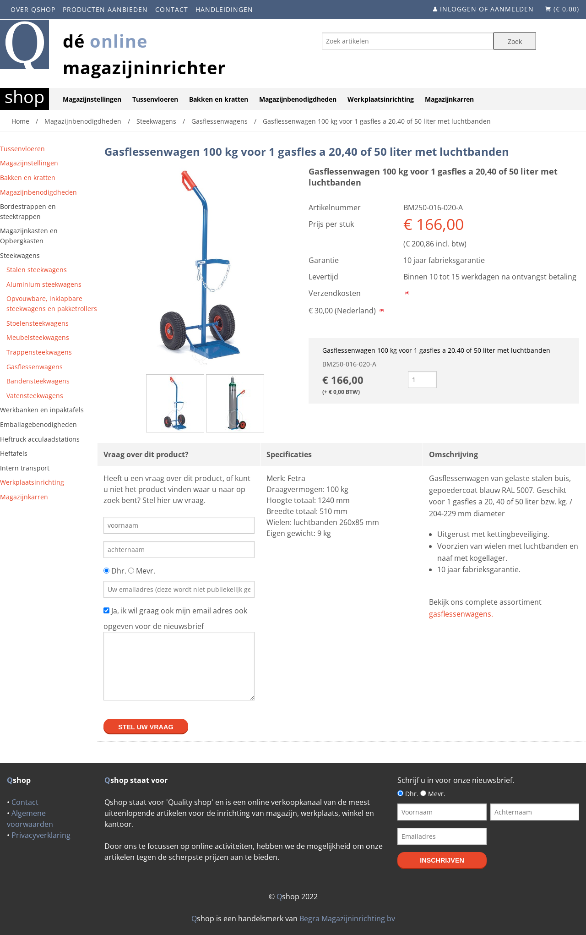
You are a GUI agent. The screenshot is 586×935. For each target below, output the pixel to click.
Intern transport (24, 468)
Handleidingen (224, 9)
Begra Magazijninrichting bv (347, 918)
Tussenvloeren (155, 99)
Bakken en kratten (218, 99)
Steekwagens (20, 255)
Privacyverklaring (41, 835)
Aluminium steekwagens (43, 284)
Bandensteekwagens (38, 381)
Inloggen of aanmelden (487, 9)
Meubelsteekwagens (37, 337)
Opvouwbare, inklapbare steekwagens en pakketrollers (51, 303)
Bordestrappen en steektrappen (28, 211)
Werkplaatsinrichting (380, 99)
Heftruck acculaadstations (40, 439)
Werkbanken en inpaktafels (42, 409)
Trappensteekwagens (39, 352)
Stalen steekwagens (36, 269)
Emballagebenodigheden (38, 424)
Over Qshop (33, 9)
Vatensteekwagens (34, 395)
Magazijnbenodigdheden (297, 99)
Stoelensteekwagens (37, 323)
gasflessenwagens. (461, 614)
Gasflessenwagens (34, 366)
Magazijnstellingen (92, 99)
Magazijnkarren (449, 99)
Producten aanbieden (105, 9)
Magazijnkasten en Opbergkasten (29, 235)
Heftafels (13, 453)
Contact (171, 9)
